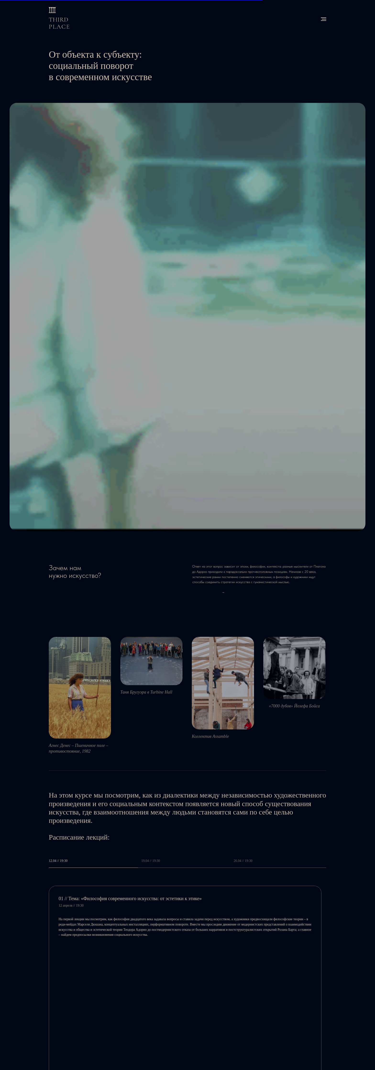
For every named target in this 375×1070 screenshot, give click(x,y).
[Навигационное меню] (323, 19)
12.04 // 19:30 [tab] (58, 861)
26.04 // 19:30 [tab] (243, 861)
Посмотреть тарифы (206, 592)
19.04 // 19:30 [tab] (150, 861)
